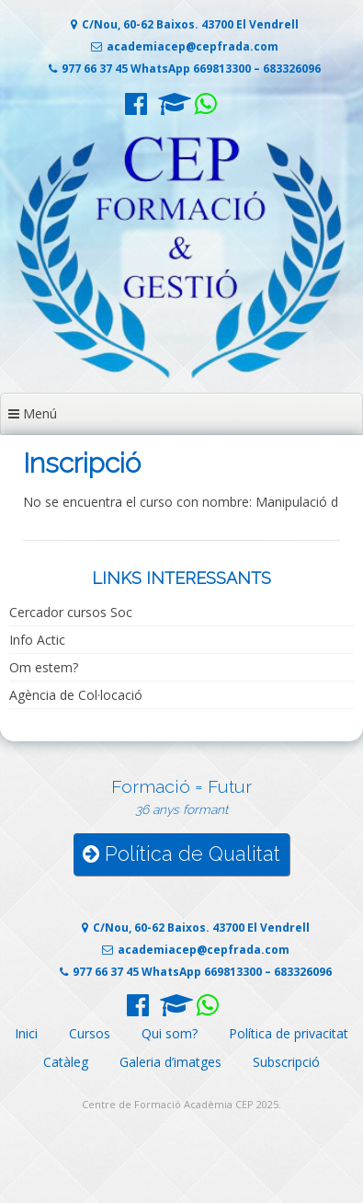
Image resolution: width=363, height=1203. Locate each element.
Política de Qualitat (181, 853)
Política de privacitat (288, 1033)
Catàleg (65, 1062)
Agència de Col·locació (75, 695)
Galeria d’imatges (170, 1062)
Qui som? (170, 1033)
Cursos (89, 1033)
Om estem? (43, 667)
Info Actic (37, 639)
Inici (26, 1033)
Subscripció (286, 1062)
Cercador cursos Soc (70, 612)
